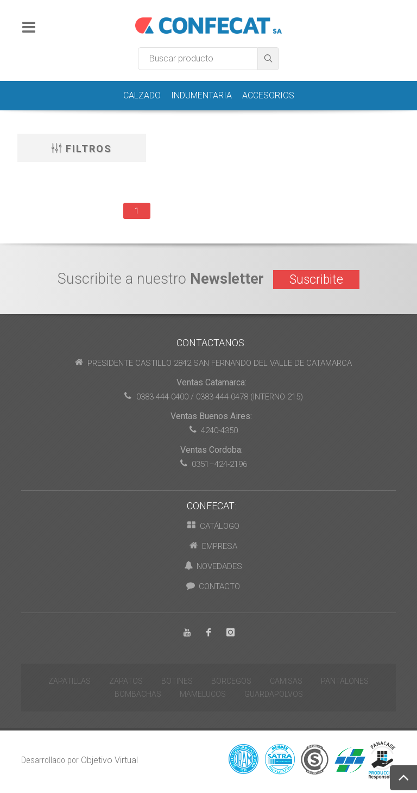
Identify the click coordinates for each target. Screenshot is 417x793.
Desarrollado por (79, 760)
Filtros (82, 148)
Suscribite (316, 279)
